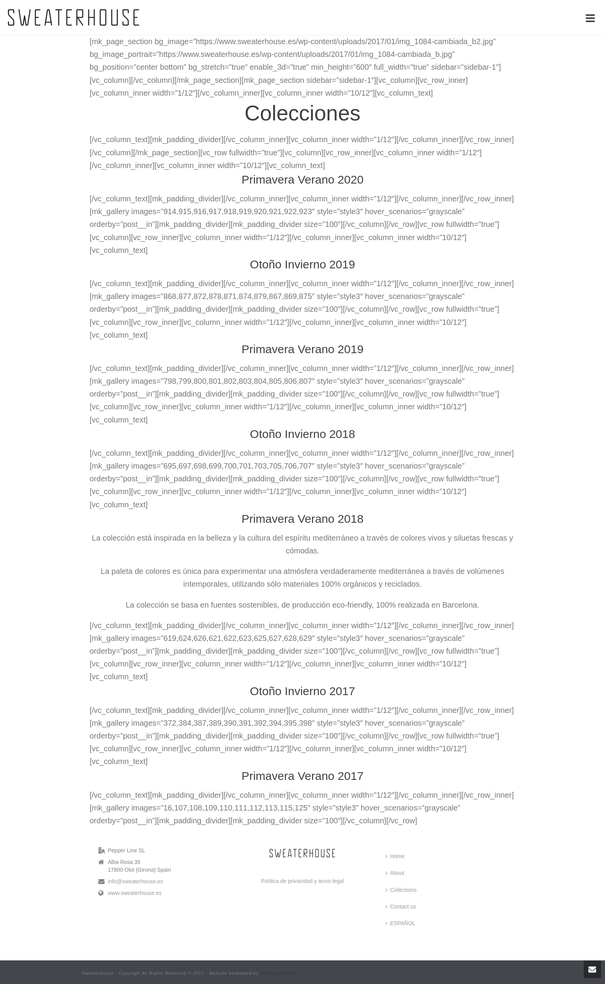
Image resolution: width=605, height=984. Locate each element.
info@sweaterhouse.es (135, 881)
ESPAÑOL (400, 923)
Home (395, 856)
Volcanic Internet (279, 973)
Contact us (401, 906)
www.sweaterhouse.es (135, 893)
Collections (401, 890)
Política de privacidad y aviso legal (302, 881)
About (395, 873)
